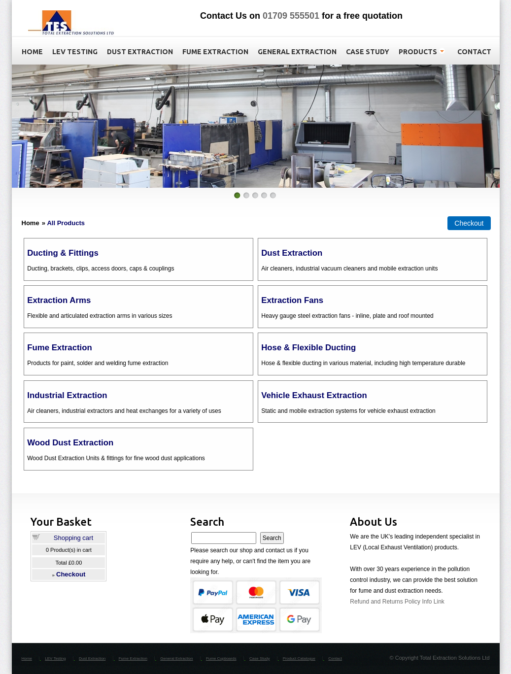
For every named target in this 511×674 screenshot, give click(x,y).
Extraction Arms (59, 300)
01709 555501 (291, 16)
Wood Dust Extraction (70, 442)
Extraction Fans (292, 300)
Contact (335, 658)
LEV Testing (55, 658)
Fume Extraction (59, 347)
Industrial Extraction (67, 395)
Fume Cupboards (221, 658)
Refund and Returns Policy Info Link (397, 601)
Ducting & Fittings (62, 253)
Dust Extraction (291, 253)
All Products (66, 223)
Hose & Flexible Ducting (308, 347)
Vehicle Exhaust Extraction (314, 395)
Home (27, 658)
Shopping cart (73, 537)
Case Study (259, 658)
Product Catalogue (299, 658)
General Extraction (176, 658)
